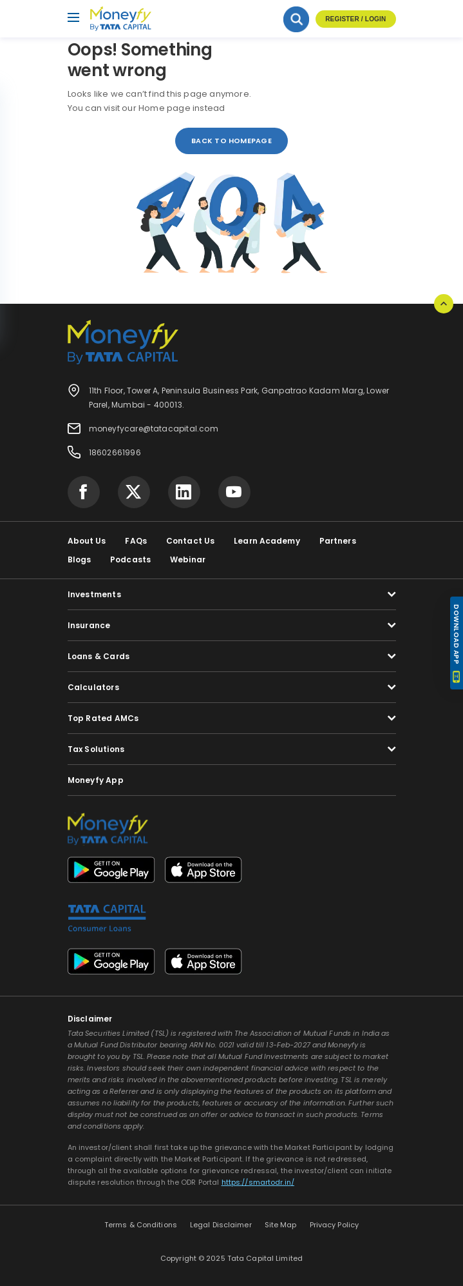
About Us (87, 540)
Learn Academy (267, 540)
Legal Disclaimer (221, 1225)
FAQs (135, 540)
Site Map (281, 1225)
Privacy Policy (334, 1225)
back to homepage (231, 140)
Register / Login (355, 19)
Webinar (187, 559)
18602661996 (115, 452)
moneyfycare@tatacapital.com (153, 428)
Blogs (79, 559)
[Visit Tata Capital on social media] (84, 492)
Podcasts (130, 559)
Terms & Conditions (140, 1225)
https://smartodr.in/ (258, 1182)
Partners (337, 540)
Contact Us (190, 540)
